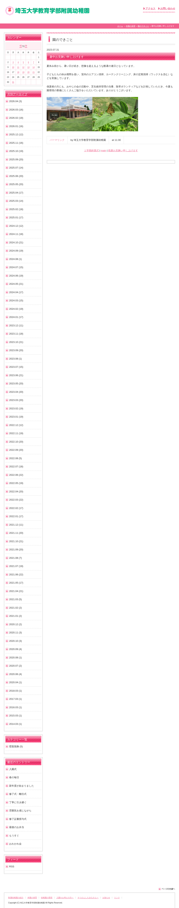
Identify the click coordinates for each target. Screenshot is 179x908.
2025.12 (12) (16, 134)
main (103, 150)
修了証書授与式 (17, 819)
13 (28, 67)
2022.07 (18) (16, 466)
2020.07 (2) (15, 665)
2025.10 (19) (16, 151)
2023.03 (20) (16, 400)
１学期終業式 (91, 150)
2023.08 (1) (15, 358)
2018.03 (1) (15, 690)
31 (13, 82)
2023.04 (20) (16, 391)
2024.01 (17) (16, 317)
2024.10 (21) (16, 242)
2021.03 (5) (15, 599)
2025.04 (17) (16, 192)
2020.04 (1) (15, 682)
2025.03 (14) (16, 200)
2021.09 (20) (16, 549)
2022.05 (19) (16, 483)
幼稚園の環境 (46, 898)
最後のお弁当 (16, 827)
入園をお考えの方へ (65, 898)
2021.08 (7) (15, 557)
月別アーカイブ (17, 94)
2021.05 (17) (16, 582)
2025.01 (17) (16, 217)
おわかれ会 (15, 843)
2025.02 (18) (16, 209)
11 (18, 67)
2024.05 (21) (16, 283)
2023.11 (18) (16, 333)
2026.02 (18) (16, 117)
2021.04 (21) (16, 591)
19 (23, 72)
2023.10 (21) (16, 342)
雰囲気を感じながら (20, 810)
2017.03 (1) (15, 699)
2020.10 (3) (15, 640)
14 (34, 67)
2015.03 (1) (15, 715)
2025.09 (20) (16, 159)
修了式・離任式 (17, 794)
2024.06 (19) (16, 275)
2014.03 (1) (15, 724)
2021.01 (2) (15, 615)
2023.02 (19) (16, 408)
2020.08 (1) (15, 657)
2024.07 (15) (16, 267)
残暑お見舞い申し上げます (123, 150)
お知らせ (106, 898)
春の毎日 (14, 777)
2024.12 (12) (16, 225)
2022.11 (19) (16, 433)
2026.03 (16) (16, 109)
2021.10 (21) (16, 541)
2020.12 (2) (15, 624)
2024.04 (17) (16, 292)
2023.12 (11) (16, 325)
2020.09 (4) (15, 649)
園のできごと (143, 26)
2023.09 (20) (16, 350)
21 (34, 72)
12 (23, 67)
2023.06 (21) (16, 375)
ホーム (120, 26)
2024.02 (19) (16, 308)
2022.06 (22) (16, 474)
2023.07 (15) (16, 366)
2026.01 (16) (16, 126)
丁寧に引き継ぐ (17, 802)
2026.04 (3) (15, 101)
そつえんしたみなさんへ (88, 898)
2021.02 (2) (15, 607)
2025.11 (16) (16, 142)
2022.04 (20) (16, 491)
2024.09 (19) (16, 250)
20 (28, 72)
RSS (11, 866)
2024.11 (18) (16, 234)
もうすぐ (14, 835)
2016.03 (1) (15, 707)
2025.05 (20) (16, 184)
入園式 (13, 769)
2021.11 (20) (16, 532)
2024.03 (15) (16, 300)
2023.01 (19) (16, 416)
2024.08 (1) (15, 259)
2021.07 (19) (16, 566)
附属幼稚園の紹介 (15, 898)
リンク (117, 898)
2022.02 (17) (16, 508)
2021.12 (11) (16, 524)
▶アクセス (149, 8)
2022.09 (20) (16, 449)
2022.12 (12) (16, 425)
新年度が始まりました (21, 785)
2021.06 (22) (16, 574)
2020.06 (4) (15, 674)
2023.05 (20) (16, 383)
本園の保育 (130, 26)
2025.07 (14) (16, 167)
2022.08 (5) (15, 458)
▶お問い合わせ (166, 8)
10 (13, 67)
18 (18, 72)
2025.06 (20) (16, 176)
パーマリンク (57, 140)
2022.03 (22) (16, 499)
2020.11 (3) (15, 632)
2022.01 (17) (16, 516)
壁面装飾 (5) (16, 746)
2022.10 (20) (16, 441)
